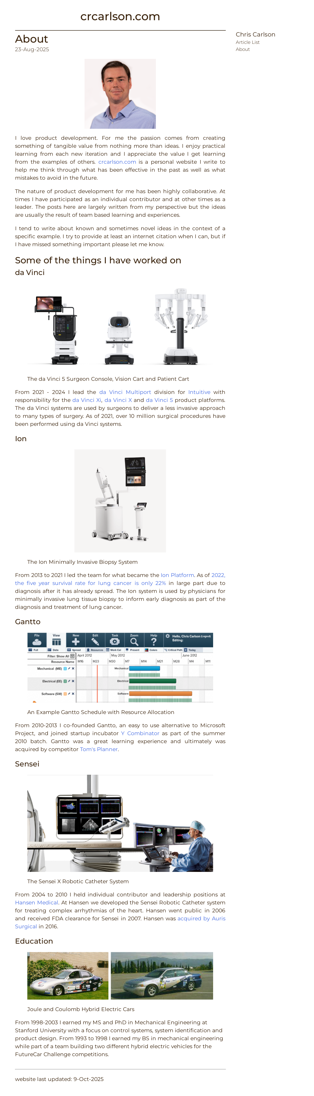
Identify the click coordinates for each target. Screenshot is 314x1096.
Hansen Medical (36, 902)
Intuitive (199, 392)
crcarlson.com (120, 16)
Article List (248, 42)
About (31, 38)
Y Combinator (140, 733)
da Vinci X (118, 400)
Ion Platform (177, 575)
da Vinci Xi (86, 400)
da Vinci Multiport (125, 392)
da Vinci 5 (159, 400)
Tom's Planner (99, 749)
